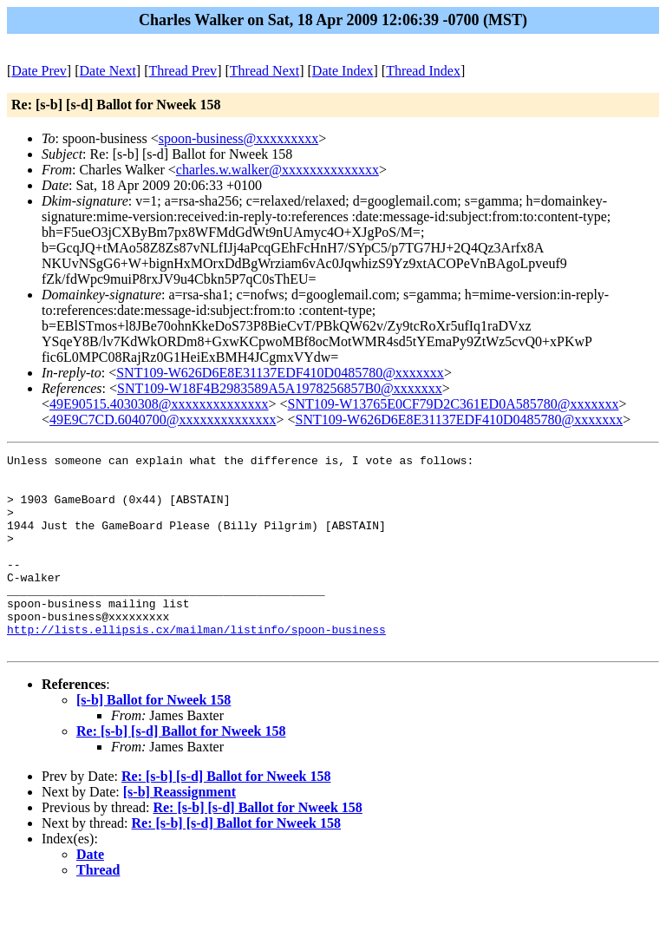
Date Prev (39, 70)
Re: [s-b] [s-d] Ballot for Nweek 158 (180, 770)
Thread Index (423, 70)
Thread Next (264, 70)
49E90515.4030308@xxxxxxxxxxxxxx (159, 404)
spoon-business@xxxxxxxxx (239, 138)
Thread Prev (182, 70)
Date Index (343, 70)
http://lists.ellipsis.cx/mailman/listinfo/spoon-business (196, 665)
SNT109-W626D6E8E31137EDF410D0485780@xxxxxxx (280, 372)
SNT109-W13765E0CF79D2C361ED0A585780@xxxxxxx (453, 404)
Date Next (108, 70)
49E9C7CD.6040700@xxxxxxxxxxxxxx (162, 419)
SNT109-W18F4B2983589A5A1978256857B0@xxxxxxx (279, 388)
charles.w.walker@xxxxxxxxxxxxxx (277, 169)
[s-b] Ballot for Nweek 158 (153, 738)
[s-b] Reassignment (179, 830)
